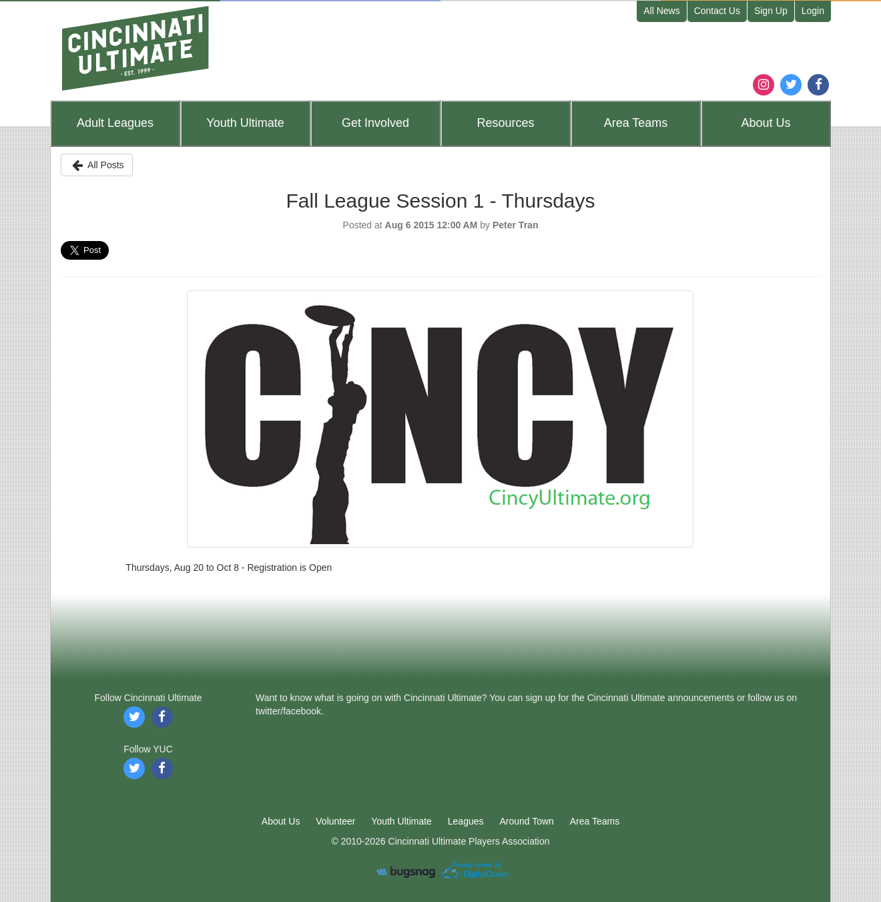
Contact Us (717, 10)
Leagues (115, 123)
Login (813, 10)
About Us (281, 821)
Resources (505, 123)
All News (661, 10)
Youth (245, 123)
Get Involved (375, 123)
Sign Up (771, 10)
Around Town (526, 821)
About (765, 123)
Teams (636, 123)
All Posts (96, 165)
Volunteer (335, 821)
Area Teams (594, 821)
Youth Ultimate (401, 821)
